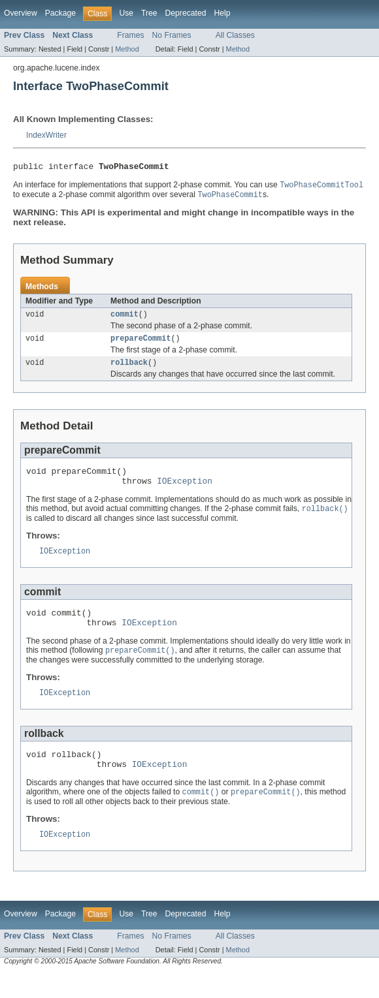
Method (127, 49)
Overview (20, 13)
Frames (130, 35)
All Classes (235, 35)
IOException (184, 491)
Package (60, 13)
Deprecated (185, 13)
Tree (149, 13)
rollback (129, 369)
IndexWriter (46, 135)
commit (124, 318)
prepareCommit (140, 344)
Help (222, 13)
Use (126, 13)
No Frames (171, 35)
